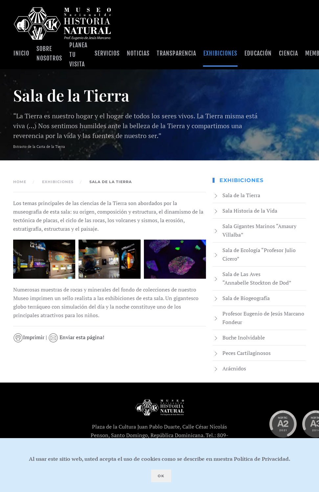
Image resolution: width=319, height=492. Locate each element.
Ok (161, 476)
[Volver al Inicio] (62, 23)
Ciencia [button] (288, 53)
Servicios (107, 53)
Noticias (138, 53)
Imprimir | (31, 337)
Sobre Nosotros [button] (49, 53)
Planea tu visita (78, 54)
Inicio (21, 53)
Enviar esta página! (77, 337)
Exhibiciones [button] (220, 53)
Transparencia (176, 53)
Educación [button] (258, 53)
